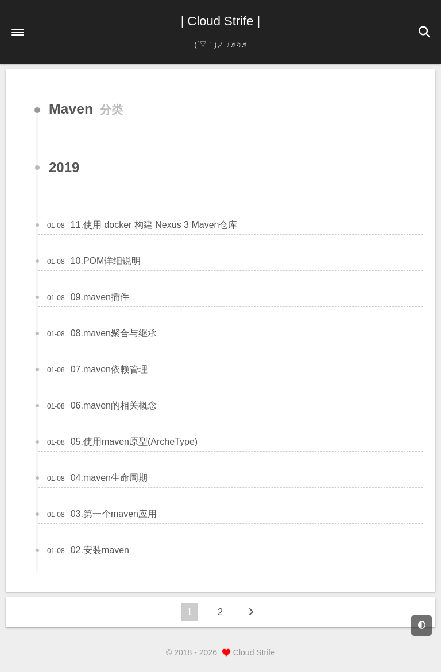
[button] (18, 32)
